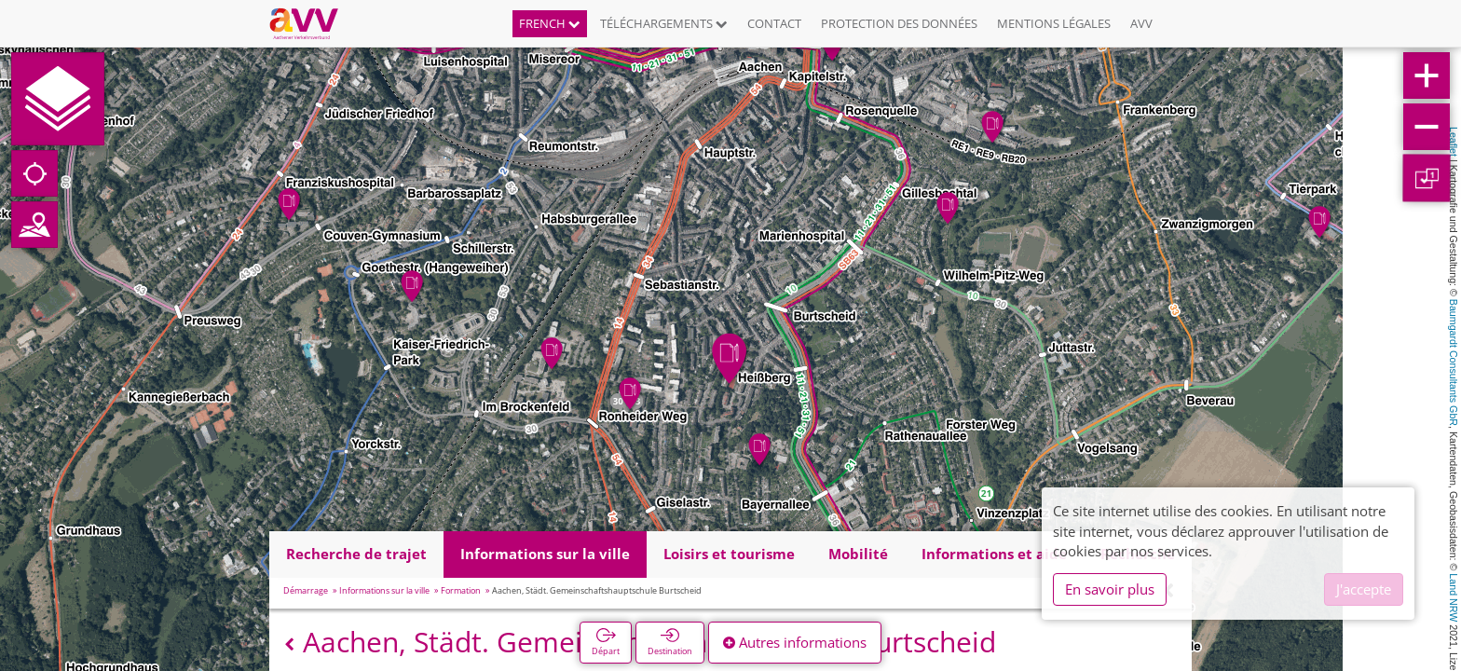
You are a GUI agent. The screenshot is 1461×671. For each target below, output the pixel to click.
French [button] (549, 23)
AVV (1141, 23)
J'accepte (1363, 589)
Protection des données (899, 23)
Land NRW (1453, 597)
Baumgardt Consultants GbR (1453, 362)
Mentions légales (1054, 23)
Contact (774, 23)
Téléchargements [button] (664, 23)
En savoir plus (1109, 589)
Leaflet (1453, 142)
